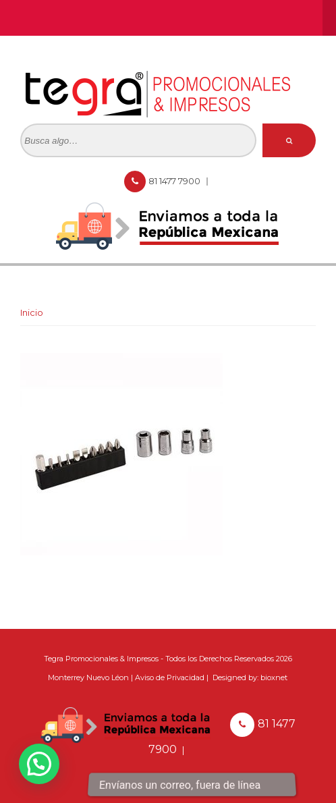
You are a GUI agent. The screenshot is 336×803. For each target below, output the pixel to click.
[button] (39, 764)
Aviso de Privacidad (169, 677)
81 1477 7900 (175, 180)
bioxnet (273, 677)
